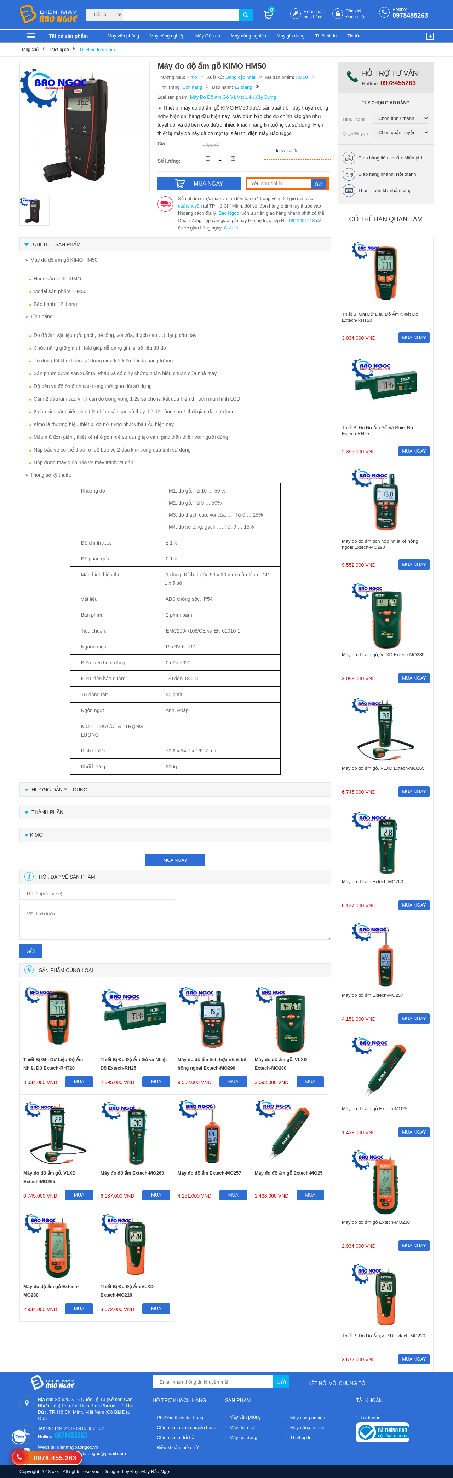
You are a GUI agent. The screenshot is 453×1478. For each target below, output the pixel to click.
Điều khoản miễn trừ (177, 1447)
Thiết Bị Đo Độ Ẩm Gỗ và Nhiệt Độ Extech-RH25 (134, 1064)
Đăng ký (353, 10)
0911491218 (302, 220)
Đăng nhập (356, 16)
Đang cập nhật (240, 77)
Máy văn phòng (123, 36)
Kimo (192, 77)
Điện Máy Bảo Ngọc (151, 1471)
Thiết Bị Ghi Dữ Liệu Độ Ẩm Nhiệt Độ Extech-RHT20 (53, 1064)
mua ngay (175, 860)
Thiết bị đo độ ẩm (97, 49)
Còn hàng (192, 87)
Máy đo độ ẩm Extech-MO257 (209, 1173)
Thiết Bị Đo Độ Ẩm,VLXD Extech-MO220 (127, 1291)
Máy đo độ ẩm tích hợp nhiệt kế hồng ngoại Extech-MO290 (212, 1064)
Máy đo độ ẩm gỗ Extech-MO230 (51, 1291)
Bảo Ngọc (229, 213)
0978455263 (410, 15)
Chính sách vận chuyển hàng (186, 1427)
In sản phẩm (288, 150)
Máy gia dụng (291, 36)
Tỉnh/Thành (354, 119)
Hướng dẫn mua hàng (314, 14)
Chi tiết (231, 228)
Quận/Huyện (355, 133)
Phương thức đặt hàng (180, 1417)
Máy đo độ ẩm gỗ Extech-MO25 (289, 1173)
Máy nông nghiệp (248, 36)
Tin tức (354, 36)
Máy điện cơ (207, 36)
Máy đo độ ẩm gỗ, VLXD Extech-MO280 (281, 1064)
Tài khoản (370, 1417)
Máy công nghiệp (167, 36)
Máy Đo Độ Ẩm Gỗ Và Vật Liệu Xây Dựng (233, 97)
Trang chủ (29, 49)
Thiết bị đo (326, 36)
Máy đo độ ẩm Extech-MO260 (132, 1173)
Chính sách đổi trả (175, 1437)
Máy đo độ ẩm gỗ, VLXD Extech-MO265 (49, 1177)
